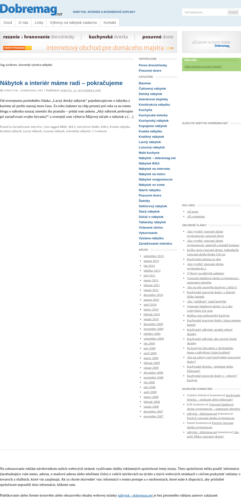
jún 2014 (149, 265)
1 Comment (99, 131)
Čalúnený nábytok (152, 88)
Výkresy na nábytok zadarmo (73, 22)
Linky (39, 22)
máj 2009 (150, 348)
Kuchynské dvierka (153, 115)
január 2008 (151, 406)
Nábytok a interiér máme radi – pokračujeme (61, 83)
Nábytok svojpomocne (156, 179)
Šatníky (144, 201)
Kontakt (110, 22)
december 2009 (153, 324)
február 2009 (152, 363)
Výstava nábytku (151, 238)
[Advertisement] (211, 98)
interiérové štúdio (88, 127)
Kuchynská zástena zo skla (204, 259)
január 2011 (151, 290)
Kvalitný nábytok (10, 131)
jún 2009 (149, 343)
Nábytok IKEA (149, 163)
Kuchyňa (145, 110)
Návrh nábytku (150, 190)
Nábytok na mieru (152, 174)
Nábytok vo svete (152, 185)
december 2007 (153, 411)
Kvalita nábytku (120, 127)
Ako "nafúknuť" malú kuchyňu (206, 301)
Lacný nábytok (32, 131)
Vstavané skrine (151, 227)
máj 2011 (149, 275)
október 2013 (152, 270)
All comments (196, 216)
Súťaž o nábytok (151, 217)
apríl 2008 (150, 392)
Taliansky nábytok (152, 222)
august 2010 (151, 299)
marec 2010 (151, 309)
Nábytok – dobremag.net (157, 158)
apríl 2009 (150, 353)
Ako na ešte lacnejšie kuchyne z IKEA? (212, 287)
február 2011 (152, 285)
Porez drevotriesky (153, 65)
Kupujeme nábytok (153, 126)
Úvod (7, 22)
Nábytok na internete (154, 169)
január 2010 (151, 319)
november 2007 (153, 416)
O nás (23, 22)
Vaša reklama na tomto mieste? (203, 66)
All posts (192, 211)
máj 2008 (150, 387)
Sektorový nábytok (153, 206)
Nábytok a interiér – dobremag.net (33, 9)
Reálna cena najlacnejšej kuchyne (208, 315)
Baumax (145, 83)
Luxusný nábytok (54, 131)
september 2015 (154, 256)
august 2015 (151, 261)
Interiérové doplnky (153, 99)
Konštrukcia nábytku (154, 104)
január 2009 (151, 367)
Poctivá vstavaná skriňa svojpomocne (210, 418)
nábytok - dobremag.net (24, 90)
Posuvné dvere (150, 70)
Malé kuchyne (149, 153)
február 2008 (152, 402)
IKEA (71, 127)
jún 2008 (149, 382)
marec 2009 (151, 358)
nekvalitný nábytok (78, 131)
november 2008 (153, 377)
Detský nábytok (150, 94)
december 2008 (153, 372)
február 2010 (152, 314)
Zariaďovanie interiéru (27, 127)
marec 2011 (151, 280)
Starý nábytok (149, 211)
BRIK (63, 127)
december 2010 (153, 295)
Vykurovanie (148, 233)
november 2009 (153, 329)
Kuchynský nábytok (154, 120)
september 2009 (154, 338)
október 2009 (152, 333)
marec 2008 (151, 397)
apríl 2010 (150, 304)
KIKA (104, 127)
